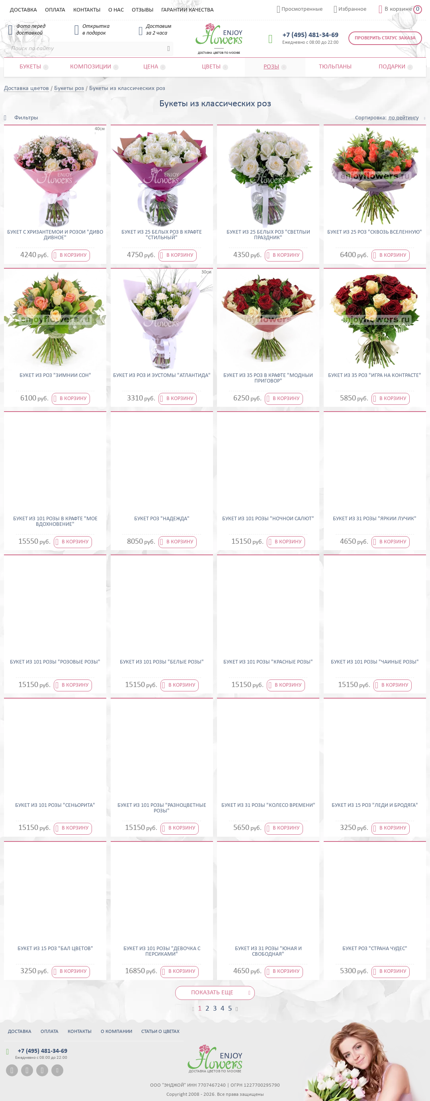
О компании (116, 1031)
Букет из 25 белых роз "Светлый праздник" (268, 235)
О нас (116, 10)
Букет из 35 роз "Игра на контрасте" (374, 376)
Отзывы (142, 10)
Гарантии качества (187, 10)
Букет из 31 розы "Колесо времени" (268, 805)
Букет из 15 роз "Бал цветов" (55, 949)
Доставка (23, 10)
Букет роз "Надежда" (162, 519)
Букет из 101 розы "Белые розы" (162, 662)
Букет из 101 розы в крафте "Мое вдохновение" (55, 521)
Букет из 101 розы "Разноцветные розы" (161, 808)
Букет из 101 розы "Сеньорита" (55, 805)
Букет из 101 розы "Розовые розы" (55, 662)
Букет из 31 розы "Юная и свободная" (268, 951)
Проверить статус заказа (385, 38)
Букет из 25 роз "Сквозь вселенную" (374, 232)
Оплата (55, 10)
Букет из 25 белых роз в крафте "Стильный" (161, 235)
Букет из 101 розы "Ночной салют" (268, 519)
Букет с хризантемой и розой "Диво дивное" (55, 235)
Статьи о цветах (160, 1031)
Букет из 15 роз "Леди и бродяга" (375, 805)
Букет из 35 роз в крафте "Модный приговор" (268, 378)
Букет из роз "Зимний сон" (55, 376)
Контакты (86, 10)
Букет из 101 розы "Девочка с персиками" (161, 951)
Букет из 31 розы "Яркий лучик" (374, 519)
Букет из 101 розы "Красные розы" (268, 662)
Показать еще (212, 993)
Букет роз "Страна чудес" (374, 949)
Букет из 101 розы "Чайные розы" (375, 662)
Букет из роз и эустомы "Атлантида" (162, 376)
